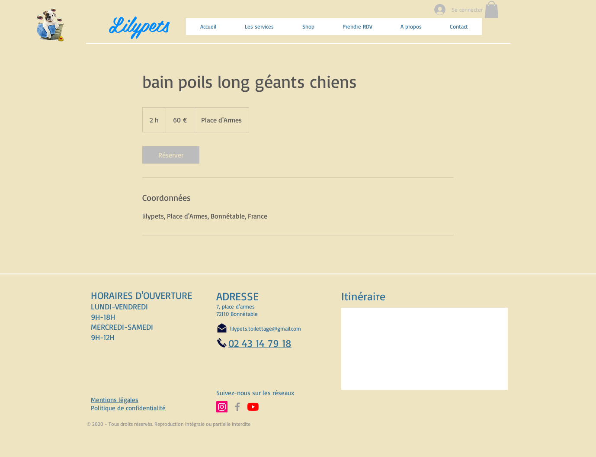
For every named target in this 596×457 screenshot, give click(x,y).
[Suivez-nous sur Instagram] (222, 406)
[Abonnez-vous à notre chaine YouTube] (253, 406)
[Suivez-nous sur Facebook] (237, 406)
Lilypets (139, 23)
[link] (170, 155)
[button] (491, 9)
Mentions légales (114, 400)
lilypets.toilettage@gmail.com (265, 328)
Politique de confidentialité (128, 408)
